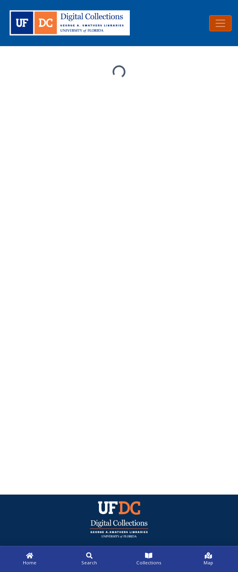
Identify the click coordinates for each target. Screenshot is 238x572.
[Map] (208, 559)
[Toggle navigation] (220, 23)
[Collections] (149, 559)
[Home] (30, 559)
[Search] (89, 559)
